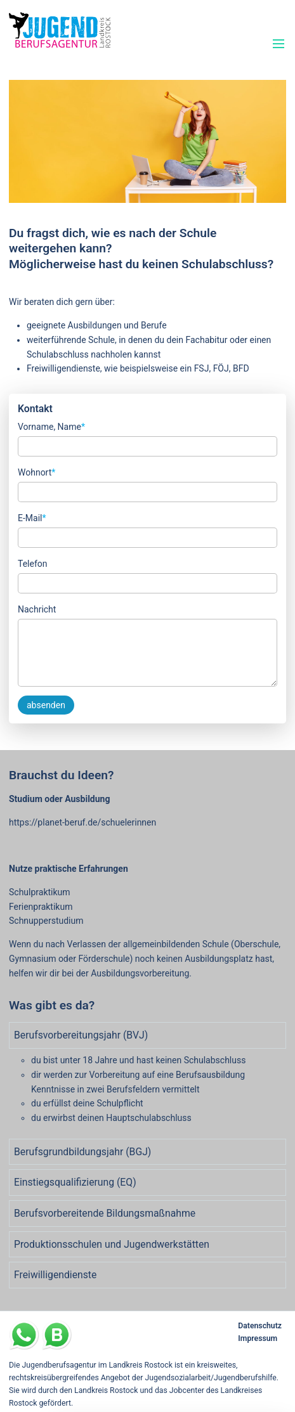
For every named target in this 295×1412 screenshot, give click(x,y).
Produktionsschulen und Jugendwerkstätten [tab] (111, 1244)
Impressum (257, 1338)
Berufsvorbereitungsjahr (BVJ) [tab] (81, 1035)
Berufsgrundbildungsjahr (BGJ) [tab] (82, 1152)
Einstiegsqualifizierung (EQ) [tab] (75, 1182)
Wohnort (36, 471)
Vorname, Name (51, 426)
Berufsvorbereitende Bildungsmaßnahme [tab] (104, 1213)
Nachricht (37, 609)
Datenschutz (260, 1325)
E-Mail (32, 517)
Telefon (33, 564)
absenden (46, 705)
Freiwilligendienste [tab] (55, 1275)
